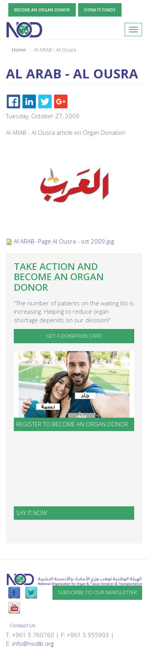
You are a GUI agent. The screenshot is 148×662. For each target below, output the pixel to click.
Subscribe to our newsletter (97, 592)
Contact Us (22, 625)
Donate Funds (100, 10)
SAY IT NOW (31, 513)
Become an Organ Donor (42, 10)
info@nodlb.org (33, 643)
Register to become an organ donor (72, 424)
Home (19, 49)
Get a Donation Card (74, 335)
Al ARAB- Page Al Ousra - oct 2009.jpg (64, 241)
